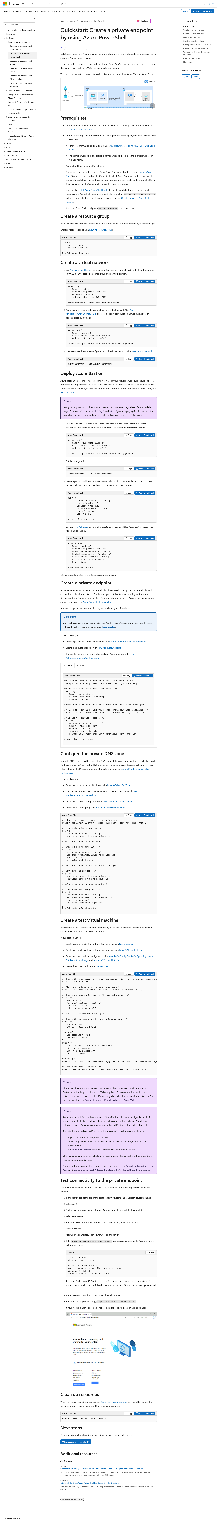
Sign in (211, 3)
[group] (108, 1025)
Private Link (99, 21)
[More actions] (154, 21)
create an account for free (78, 129)
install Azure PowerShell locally (93, 189)
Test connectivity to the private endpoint (196, 53)
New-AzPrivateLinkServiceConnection (127, 641)
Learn (63, 21)
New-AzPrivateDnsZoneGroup (110, 807)
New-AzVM (102, 966)
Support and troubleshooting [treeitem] (18, 159)
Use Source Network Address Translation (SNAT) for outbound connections (111, 1169)
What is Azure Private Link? (75, 1441)
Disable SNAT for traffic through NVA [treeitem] (21, 104)
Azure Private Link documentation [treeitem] (20, 30)
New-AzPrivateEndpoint (109, 647)
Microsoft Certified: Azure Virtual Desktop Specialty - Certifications (89, 1483)
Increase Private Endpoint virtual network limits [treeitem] (22, 111)
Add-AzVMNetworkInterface (107, 960)
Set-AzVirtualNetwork (141, 351)
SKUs (111, 411)
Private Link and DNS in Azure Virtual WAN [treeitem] (21, 137)
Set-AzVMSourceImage (77, 960)
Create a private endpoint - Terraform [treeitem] (21, 85)
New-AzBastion (81, 526)
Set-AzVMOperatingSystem (140, 956)
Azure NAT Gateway (81, 1149)
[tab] (67, 665)
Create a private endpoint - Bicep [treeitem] (21, 70)
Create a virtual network (193, 33)
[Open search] (204, 3)
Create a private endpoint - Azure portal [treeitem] (21, 48)
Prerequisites (108, 626)
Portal (185, 11)
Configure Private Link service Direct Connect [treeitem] (20, 96)
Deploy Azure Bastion (192, 37)
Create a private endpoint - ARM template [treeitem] (21, 77)
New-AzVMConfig (117, 956)
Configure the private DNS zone (197, 44)
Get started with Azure (202, 11)
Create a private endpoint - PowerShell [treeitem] (22, 55)
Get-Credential (126, 943)
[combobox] (19, 24)
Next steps (187, 61)
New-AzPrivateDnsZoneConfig (117, 801)
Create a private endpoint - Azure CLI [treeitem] (21, 62)
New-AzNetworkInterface (131, 949)
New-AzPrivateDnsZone (118, 785)
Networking (85, 21)
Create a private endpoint (194, 41)
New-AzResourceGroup (100, 229)
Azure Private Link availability (97, 601)
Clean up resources (191, 58)
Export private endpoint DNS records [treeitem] (20, 130)
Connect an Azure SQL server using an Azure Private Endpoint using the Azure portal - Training (101, 1468)
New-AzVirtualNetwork (81, 269)
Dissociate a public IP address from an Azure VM (109, 1099)
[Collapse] (34, 18)
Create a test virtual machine (195, 48)
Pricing (98, 411)
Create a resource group (193, 29)
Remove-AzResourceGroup (114, 1401)
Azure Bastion (67, 392)
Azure (72, 21)
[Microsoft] (5, 4)
